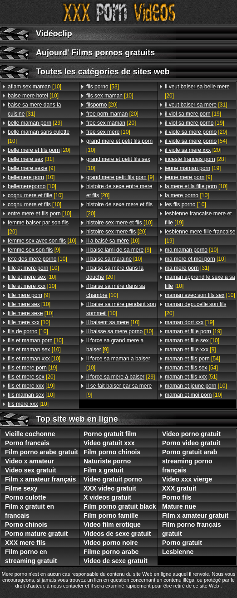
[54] (196, 141)
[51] (191, 377)
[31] (34, 109)
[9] (31, 168)
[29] (35, 123)
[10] (34, 86)
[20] (39, 150)
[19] (32, 368)
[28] (195, 159)
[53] (102, 86)
